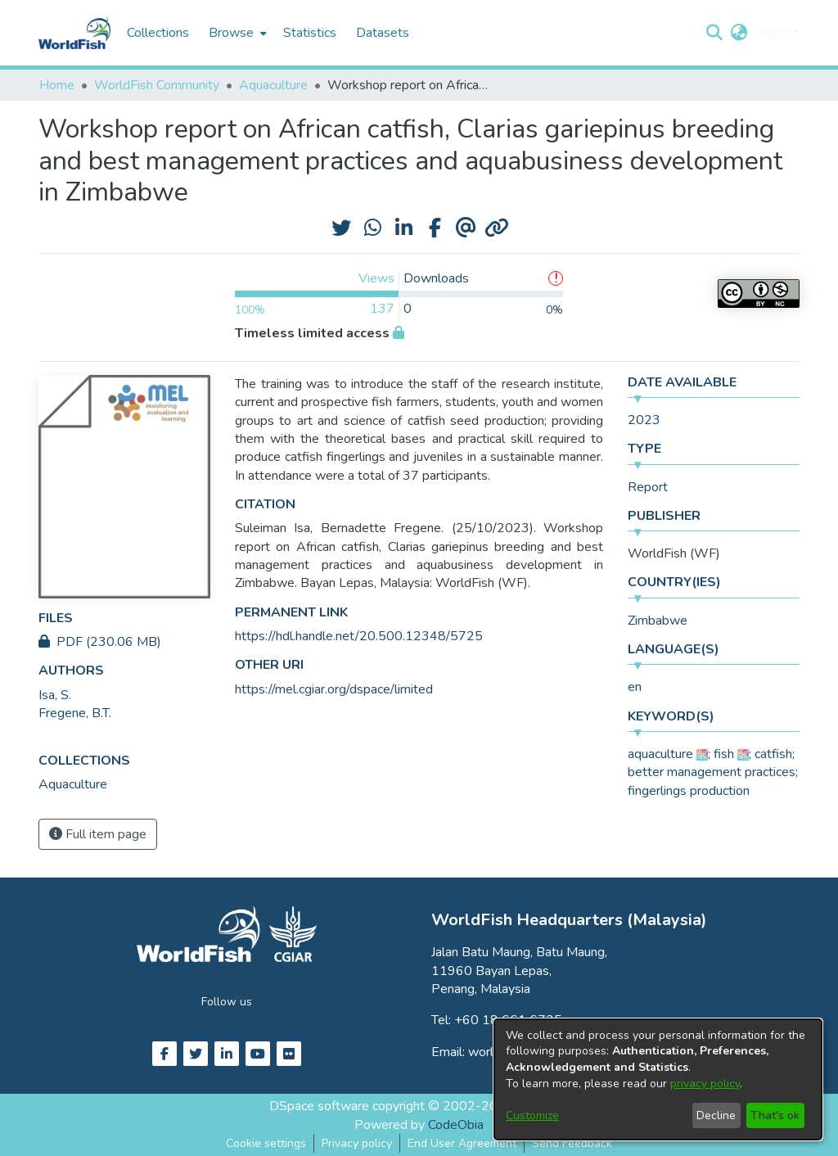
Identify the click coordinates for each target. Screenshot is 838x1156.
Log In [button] (773, 33)
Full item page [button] (97, 834)
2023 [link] (644, 420)
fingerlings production (689, 791)
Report (648, 487)
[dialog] (658, 1079)
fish (724, 754)
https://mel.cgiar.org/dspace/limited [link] (334, 689)
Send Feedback (572, 1143)
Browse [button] (231, 33)
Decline (716, 1115)
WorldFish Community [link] (156, 85)
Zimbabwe (657, 621)
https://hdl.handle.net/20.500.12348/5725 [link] (359, 636)
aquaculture (660, 754)
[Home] (74, 32)
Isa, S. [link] (54, 695)
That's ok (775, 1115)
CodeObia (456, 1125)
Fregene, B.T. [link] (74, 713)
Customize (532, 1115)
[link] (72, 784)
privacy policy (705, 1083)
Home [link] (56, 85)
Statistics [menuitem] (309, 33)
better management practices (711, 772)
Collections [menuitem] (158, 33)
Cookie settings (266, 1143)
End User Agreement (462, 1143)
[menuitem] (236, 32)
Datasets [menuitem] (382, 33)
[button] (714, 33)
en (635, 687)
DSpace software (319, 1106)
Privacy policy (357, 1143)
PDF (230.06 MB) (99, 642)
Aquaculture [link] (273, 85)
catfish (773, 754)
